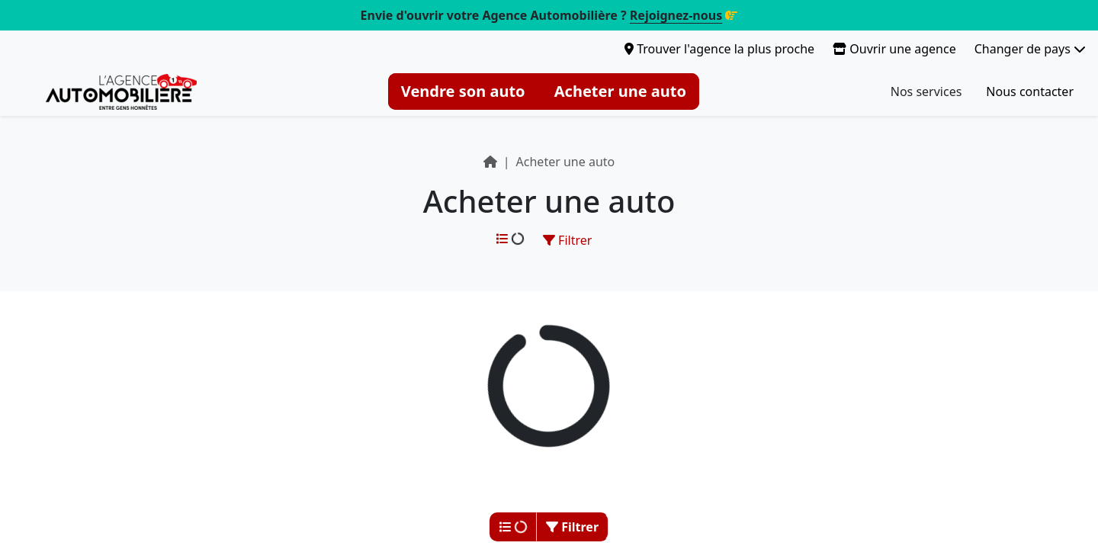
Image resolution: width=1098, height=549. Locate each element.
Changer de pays (1030, 48)
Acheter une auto (620, 91)
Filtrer (567, 240)
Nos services (926, 91)
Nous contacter (1030, 91)
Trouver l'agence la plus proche (719, 48)
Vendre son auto (463, 91)
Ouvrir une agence (894, 48)
